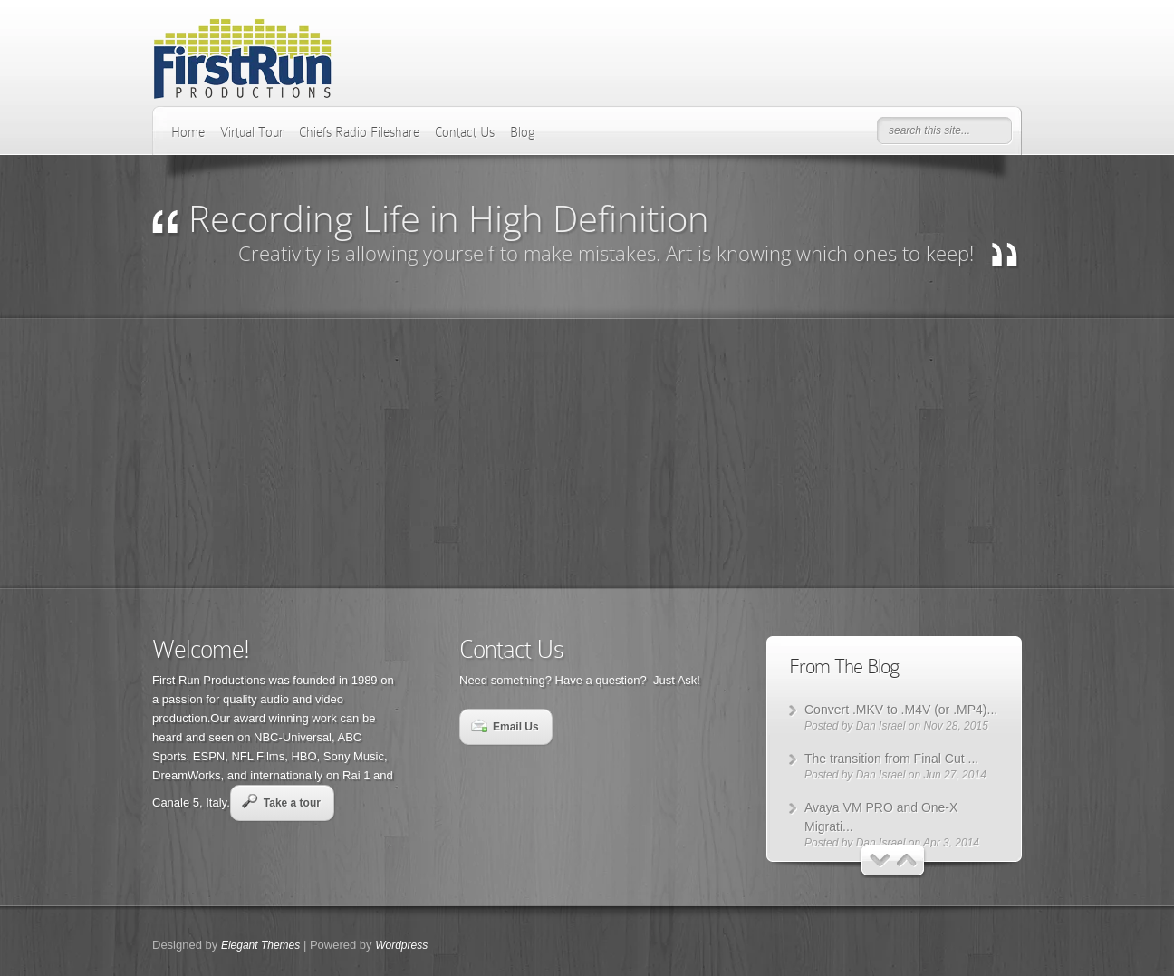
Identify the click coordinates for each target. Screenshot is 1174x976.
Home (188, 132)
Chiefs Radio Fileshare (359, 132)
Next (907, 860)
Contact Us (465, 132)
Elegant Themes (260, 945)
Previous (880, 860)
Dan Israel (881, 726)
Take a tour (281, 801)
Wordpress (401, 945)
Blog (522, 132)
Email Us (505, 726)
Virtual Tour (252, 132)
